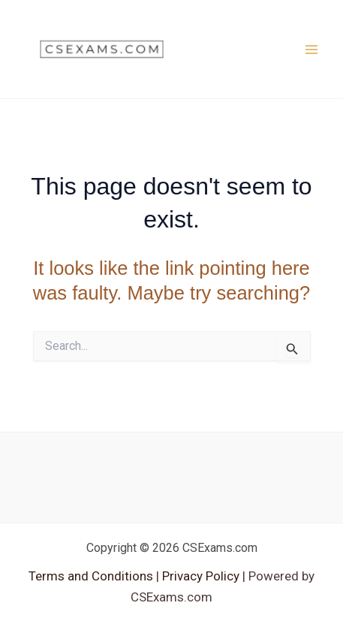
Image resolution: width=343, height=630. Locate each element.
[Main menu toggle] (311, 49)
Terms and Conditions (92, 575)
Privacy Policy (199, 575)
